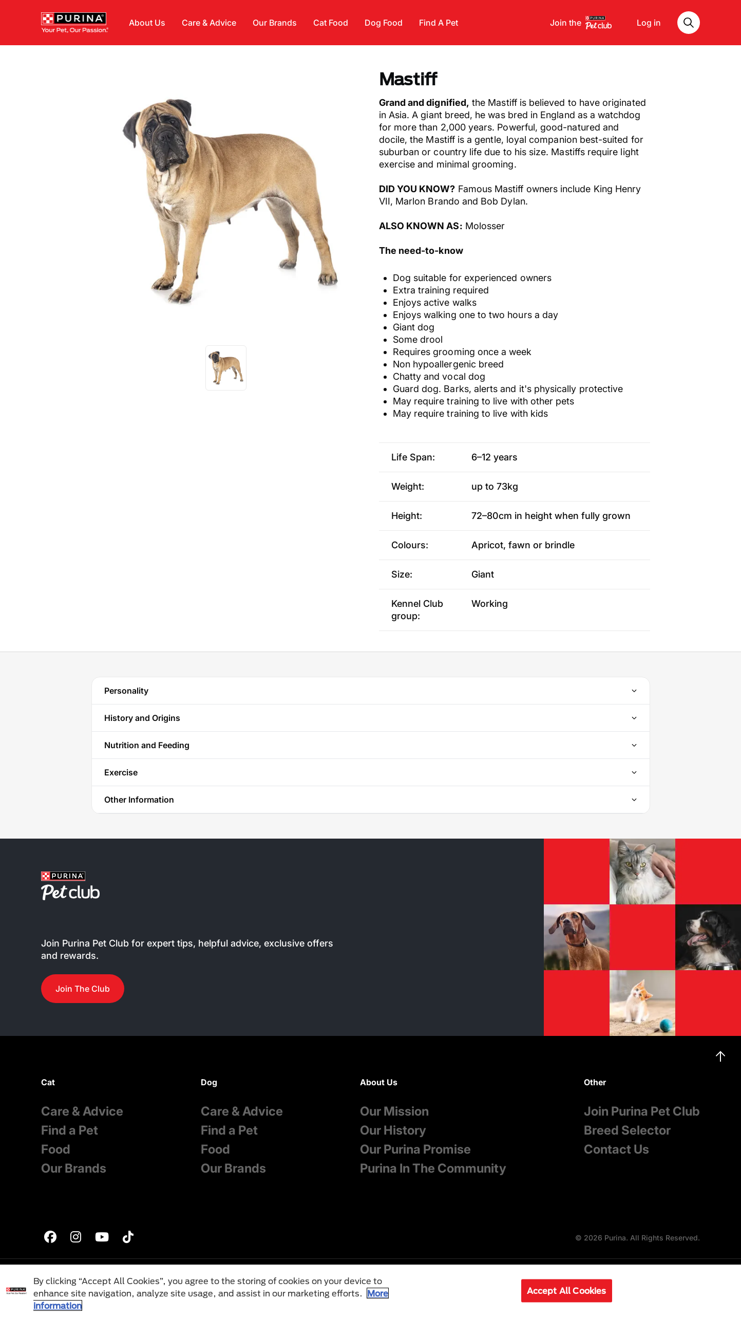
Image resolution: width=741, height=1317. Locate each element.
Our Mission (394, 1111)
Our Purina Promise (415, 1149)
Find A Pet (438, 22)
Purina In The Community (433, 1168)
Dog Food (384, 22)
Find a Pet (69, 1130)
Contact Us (616, 1149)
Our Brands (275, 22)
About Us (147, 22)
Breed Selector (627, 1130)
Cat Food (330, 22)
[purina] (50, 1238)
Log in (649, 22)
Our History (393, 1130)
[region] (370, 1291)
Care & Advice (209, 22)
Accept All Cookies (566, 1290)
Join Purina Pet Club (642, 1111)
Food (55, 1149)
